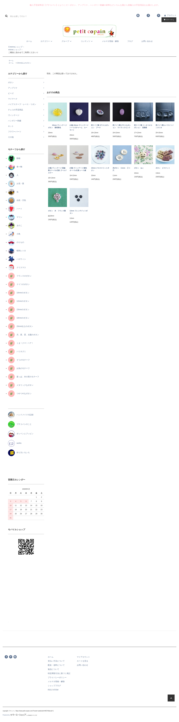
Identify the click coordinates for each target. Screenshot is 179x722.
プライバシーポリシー (57, 677)
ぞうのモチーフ (19, 360)
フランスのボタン (20, 276)
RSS (50, 690)
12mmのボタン (18, 301)
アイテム (168, 20)
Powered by (20, 715)
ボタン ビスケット (163, 168)
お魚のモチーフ (19, 368)
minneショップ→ (13, 50)
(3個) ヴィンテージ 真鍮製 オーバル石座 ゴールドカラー (57, 170)
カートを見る (82, 661)
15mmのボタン (18, 309)
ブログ (130, 41)
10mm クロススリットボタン (100, 169)
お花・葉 (16, 183)
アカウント (171, 15)
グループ (67, 41)
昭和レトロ (17, 251)
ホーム (29, 41)
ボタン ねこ (139, 168)
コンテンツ (87, 41)
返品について (53, 669)
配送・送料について (56, 665)
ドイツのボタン (19, 284)
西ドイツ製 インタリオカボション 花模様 (143, 126)
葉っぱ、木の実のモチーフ (23, 377)
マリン (15, 217)
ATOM (55, 690)
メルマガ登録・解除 (110, 41)
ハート (15, 209)
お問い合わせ (147, 41)
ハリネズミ (17, 351)
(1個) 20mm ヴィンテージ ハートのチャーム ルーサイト (79, 127)
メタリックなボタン (20, 385)
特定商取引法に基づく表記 (59, 673)
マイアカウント (83, 657)
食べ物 (15, 167)
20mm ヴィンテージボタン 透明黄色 (57, 126)
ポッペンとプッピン (20, 434)
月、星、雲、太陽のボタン (23, 335)
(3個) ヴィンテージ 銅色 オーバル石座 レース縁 (78, 169)
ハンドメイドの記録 (20, 415)
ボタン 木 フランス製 (57, 211)
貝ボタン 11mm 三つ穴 (121, 169)
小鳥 (14, 234)
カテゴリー (46, 41)
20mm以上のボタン (24, 63)
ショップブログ (54, 686)
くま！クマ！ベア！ (20, 343)
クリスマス (17, 267)
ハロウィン (17, 259)
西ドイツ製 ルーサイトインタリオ (165, 126)
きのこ (15, 225)
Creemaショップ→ (13, 47)
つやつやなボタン (20, 393)
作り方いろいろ (19, 452)
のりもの (16, 242)
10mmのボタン (18, 293)
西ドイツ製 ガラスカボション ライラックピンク (122, 126)
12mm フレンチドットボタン (78, 212)
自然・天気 (17, 200)
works (15, 443)
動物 (14, 158)
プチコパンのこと (20, 424)
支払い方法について (56, 661)
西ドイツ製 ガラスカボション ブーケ (100, 126)
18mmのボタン (18, 318)
